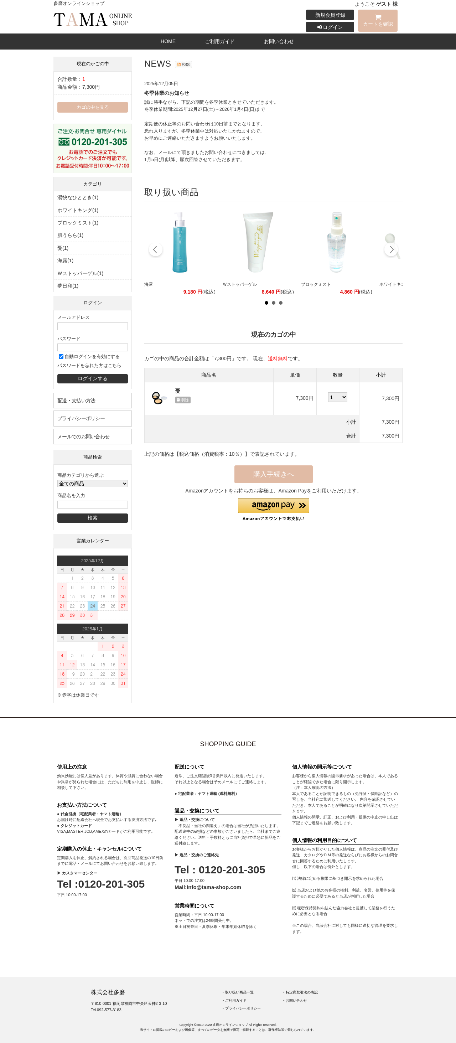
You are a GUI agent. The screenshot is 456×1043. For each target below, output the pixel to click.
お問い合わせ (279, 41)
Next (391, 250)
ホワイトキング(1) (77, 210)
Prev (156, 250)
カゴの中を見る (93, 107)
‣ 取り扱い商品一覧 (238, 992)
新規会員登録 (330, 15)
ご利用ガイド (220, 41)
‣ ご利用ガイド (235, 1000)
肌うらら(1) (70, 235)
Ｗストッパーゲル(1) (80, 273)
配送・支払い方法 (76, 400)
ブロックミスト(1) (77, 223)
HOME (168, 41)
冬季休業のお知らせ (166, 93)
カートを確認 (378, 21)
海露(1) (65, 260)
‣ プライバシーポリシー (242, 1008)
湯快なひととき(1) (77, 197)
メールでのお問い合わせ (83, 436)
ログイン (330, 27)
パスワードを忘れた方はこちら (89, 365)
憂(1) (62, 248)
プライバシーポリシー (81, 418)
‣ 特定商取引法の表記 (300, 992)
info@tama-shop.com (214, 887)
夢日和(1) (67, 286)
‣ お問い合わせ (295, 1000)
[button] (273, 509)
